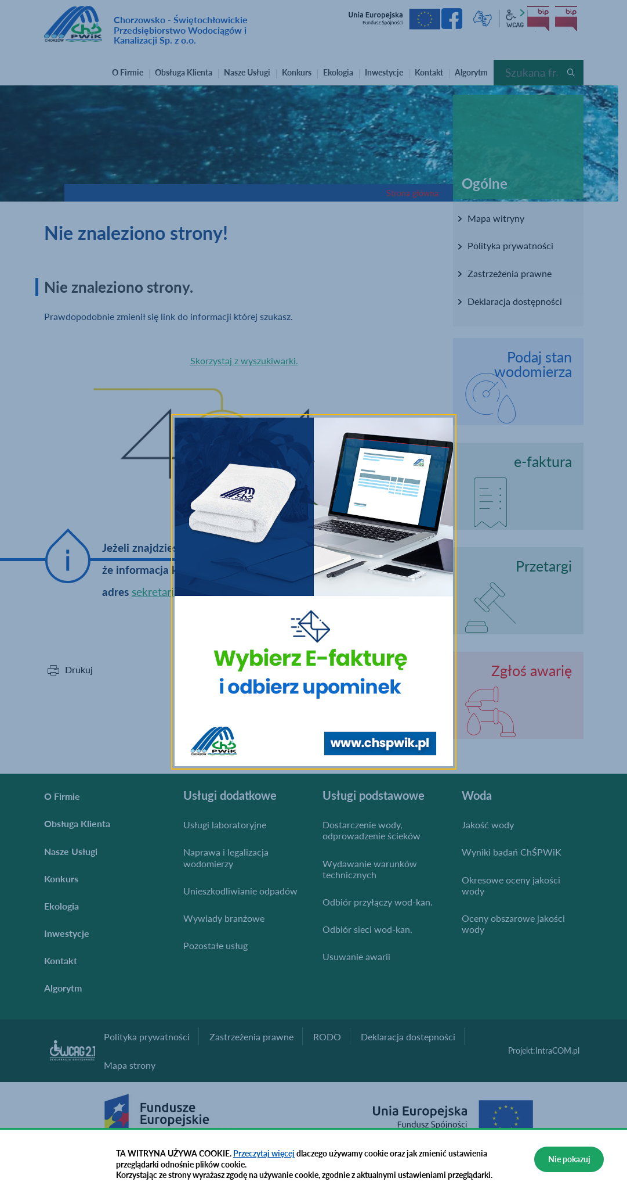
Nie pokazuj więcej (569, 1163)
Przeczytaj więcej (264, 1153)
